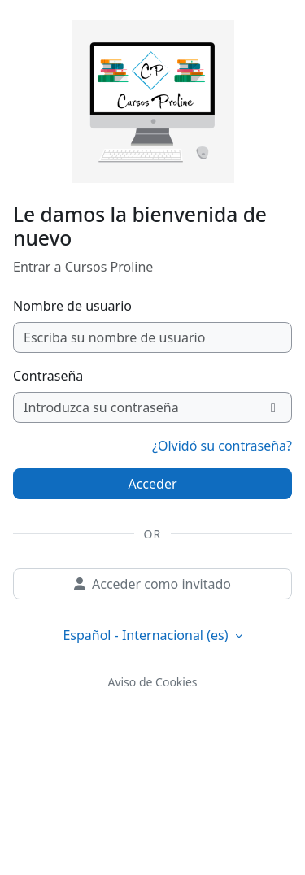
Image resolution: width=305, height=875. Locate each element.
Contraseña (48, 376)
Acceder (152, 484)
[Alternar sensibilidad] (273, 407)
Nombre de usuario (72, 306)
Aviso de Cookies (152, 682)
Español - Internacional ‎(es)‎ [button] (147, 635)
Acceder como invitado (152, 584)
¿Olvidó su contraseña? (222, 446)
